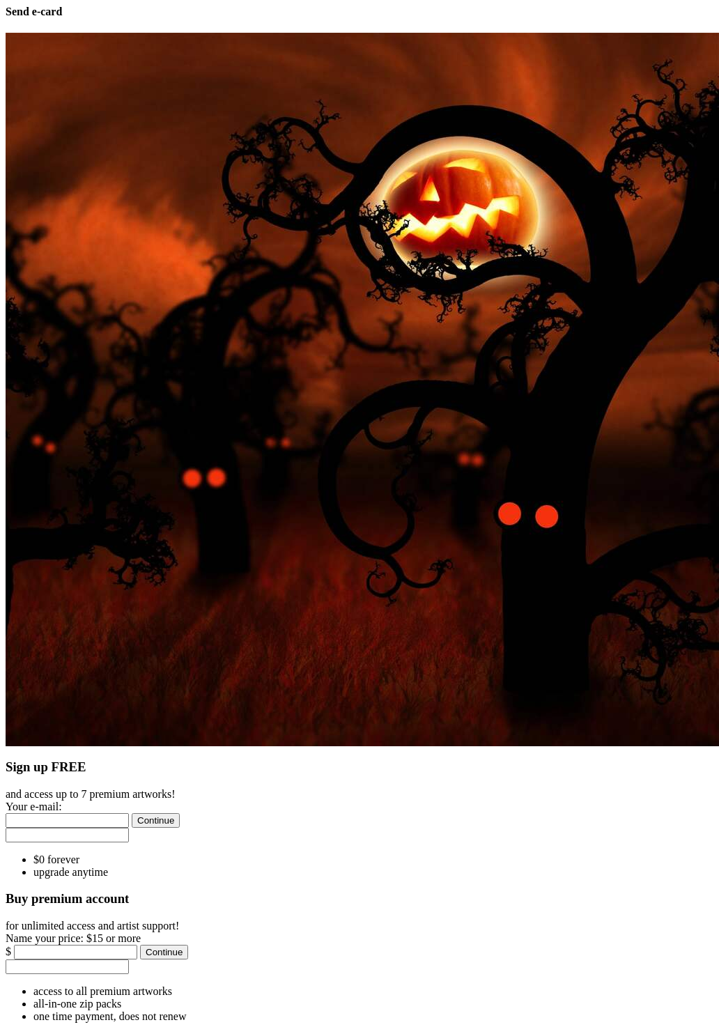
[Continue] (156, 820)
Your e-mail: (34, 806)
